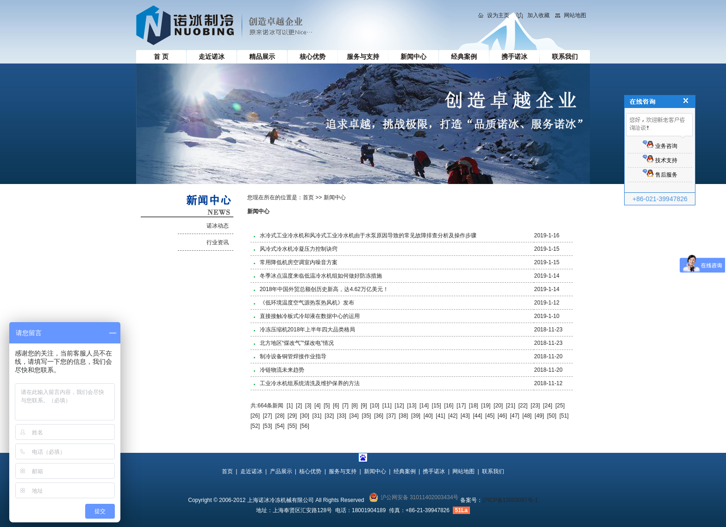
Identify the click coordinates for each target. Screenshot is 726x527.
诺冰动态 (218, 225)
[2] (299, 405)
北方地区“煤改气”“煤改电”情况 (297, 343)
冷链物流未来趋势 (282, 370)
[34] (354, 416)
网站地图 (575, 15)
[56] (304, 426)
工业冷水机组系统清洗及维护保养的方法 (310, 383)
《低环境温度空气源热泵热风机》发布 (307, 302)
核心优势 (312, 56)
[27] (267, 416)
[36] (378, 416)
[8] (354, 405)
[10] (374, 405)
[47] (514, 416)
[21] (510, 405)
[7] (345, 405)
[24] (547, 405)
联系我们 (565, 56)
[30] (304, 416)
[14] (424, 405)
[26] (255, 416)
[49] (539, 416)
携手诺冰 (514, 56)
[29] (292, 416)
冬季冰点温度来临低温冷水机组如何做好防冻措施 (321, 276)
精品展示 (262, 56)
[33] (341, 416)
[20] (498, 405)
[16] (448, 405)
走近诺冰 (212, 56)
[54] (279, 426)
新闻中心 (413, 56)
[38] (403, 416)
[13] (411, 405)
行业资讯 (218, 242)
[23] (535, 405)
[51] (564, 416)
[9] (364, 405)
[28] (279, 416)
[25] (559, 405)
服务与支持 (363, 56)
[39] (415, 416)
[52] (255, 426)
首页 (308, 197)
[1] (290, 405)
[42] (452, 416)
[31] (316, 416)
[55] (292, 426)
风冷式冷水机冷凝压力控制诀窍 (299, 249)
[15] (436, 405)
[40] (428, 416)
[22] (522, 405)
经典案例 (464, 56)
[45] (489, 416)
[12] (399, 405)
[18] (473, 405)
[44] (477, 416)
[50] (552, 416)
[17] (461, 405)
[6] (336, 405)
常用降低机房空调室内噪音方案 (299, 262)
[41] (440, 416)
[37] (391, 416)
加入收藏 (538, 15)
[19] (485, 405)
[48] (527, 416)
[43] (465, 416)
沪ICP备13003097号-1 (510, 500)
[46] (502, 416)
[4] (317, 405)
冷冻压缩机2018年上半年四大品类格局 (308, 329)
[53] (267, 426)
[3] (308, 405)
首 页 (161, 56)
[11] (387, 405)
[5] (327, 405)
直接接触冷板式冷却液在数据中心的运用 (310, 316)
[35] (366, 416)
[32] (329, 416)
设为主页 (498, 15)
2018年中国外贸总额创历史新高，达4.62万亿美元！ (324, 289)
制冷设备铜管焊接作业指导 (293, 356)
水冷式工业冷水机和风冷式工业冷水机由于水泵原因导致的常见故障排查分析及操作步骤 (368, 235)
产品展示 (281, 471)
